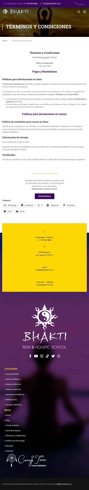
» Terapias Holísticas (13, 405)
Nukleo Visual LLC (64, 484)
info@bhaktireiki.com (52, 3)
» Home (7, 415)
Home (4, 41)
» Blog (6, 420)
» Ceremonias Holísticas (14, 394)
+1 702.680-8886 (31, 3)
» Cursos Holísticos (12, 379)
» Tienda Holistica (11, 425)
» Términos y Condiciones (14, 436)
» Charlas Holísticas (12, 389)
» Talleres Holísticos (12, 384)
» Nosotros (8, 446)
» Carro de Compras (12, 430)
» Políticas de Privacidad (14, 441)
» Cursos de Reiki (11, 374)
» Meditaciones (10, 399)
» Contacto (8, 451)
